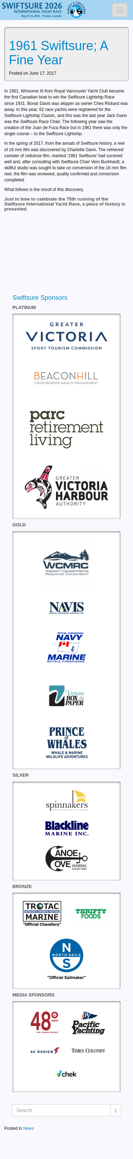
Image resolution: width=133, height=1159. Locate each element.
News (28, 1128)
